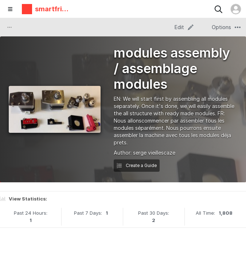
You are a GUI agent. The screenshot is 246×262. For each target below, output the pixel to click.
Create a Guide (137, 165)
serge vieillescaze (154, 153)
